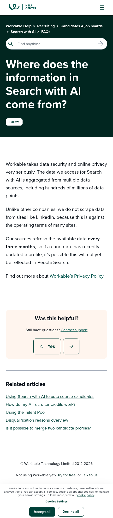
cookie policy (85, 495)
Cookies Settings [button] (57, 501)
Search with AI (23, 31)
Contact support (74, 329)
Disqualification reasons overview (37, 420)
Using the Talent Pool (26, 412)
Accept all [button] (42, 511)
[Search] (56, 44)
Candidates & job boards (81, 26)
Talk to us (89, 475)
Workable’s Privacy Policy (76, 275)
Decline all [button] (71, 511)
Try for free (66, 475)
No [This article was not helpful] (71, 346)
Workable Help (18, 26)
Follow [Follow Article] (14, 122)
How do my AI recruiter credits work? (40, 404)
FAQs (45, 31)
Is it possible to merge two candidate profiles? (48, 428)
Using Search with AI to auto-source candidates (50, 396)
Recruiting (46, 26)
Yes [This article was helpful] (47, 346)
